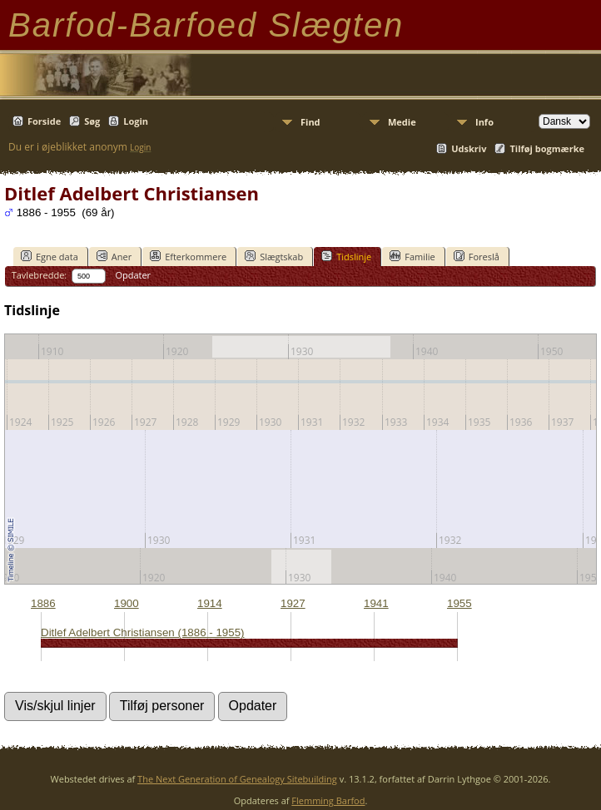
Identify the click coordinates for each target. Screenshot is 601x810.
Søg (92, 121)
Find (310, 122)
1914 (209, 603)
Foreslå (476, 256)
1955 (459, 603)
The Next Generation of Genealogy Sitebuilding (237, 779)
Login (135, 121)
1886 (43, 603)
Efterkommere (188, 256)
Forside (44, 121)
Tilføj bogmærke (546, 148)
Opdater (133, 275)
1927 (293, 603)
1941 (376, 603)
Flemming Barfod (328, 800)
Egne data (49, 256)
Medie (402, 122)
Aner (114, 256)
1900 (126, 603)
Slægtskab (274, 256)
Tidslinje (346, 256)
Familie (412, 256)
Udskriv (468, 148)
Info (484, 122)
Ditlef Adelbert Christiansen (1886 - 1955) (142, 632)
